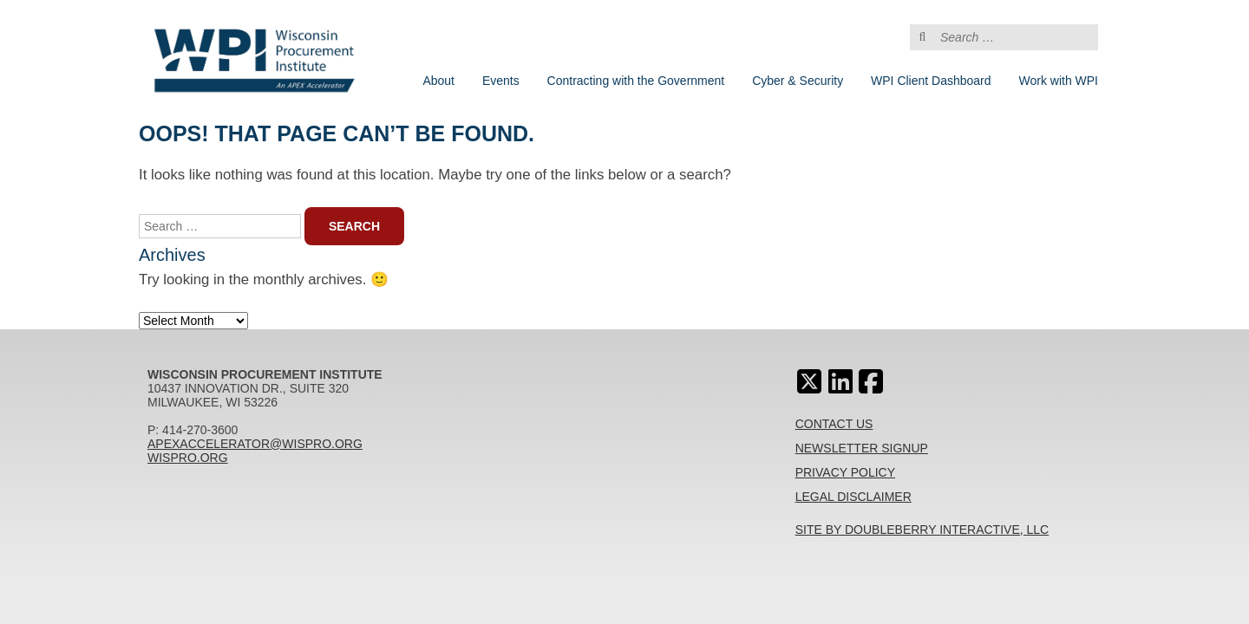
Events (501, 81)
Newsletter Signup (861, 448)
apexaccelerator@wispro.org (255, 444)
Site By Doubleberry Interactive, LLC (922, 529)
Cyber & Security (797, 81)
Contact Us (834, 424)
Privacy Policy (845, 472)
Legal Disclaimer (853, 497)
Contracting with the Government (636, 81)
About (438, 81)
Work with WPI (1058, 81)
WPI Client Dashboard (931, 81)
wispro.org (187, 458)
